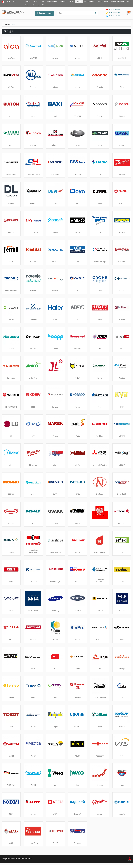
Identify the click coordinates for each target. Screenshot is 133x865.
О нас (42, 1)
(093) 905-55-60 (114, 13)
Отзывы (71, 1)
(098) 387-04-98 (114, 16)
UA (38, 5)
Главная (27, 1)
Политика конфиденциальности (120, 1)
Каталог (35, 1)
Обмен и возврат (89, 1)
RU (43, 5)
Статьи (27, 5)
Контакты (63, 1)
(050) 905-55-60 (114, 9)
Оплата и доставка (52, 1)
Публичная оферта (102, 1)
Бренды (79, 1)
